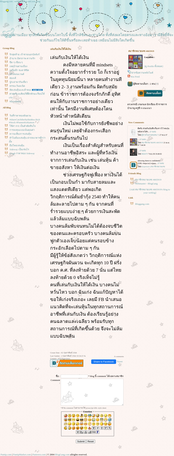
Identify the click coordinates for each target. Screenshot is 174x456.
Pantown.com (39, 454)
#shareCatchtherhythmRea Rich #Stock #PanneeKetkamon (24, 121)
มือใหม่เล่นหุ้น (16, 145)
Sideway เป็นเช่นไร (19, 149)
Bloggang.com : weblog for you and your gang (20, 1)
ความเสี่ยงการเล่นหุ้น (20, 134)
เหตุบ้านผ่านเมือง (18, 66)
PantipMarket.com (22, 454)
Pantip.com (6, 454)
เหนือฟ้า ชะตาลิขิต (19, 70)
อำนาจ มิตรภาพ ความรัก (22, 58)
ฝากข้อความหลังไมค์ (142, 72)
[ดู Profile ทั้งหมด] (153, 66)
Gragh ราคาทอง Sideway (22, 153)
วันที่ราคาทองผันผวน (20, 115)
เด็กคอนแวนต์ (16, 74)
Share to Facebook (104, 361)
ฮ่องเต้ (12, 78)
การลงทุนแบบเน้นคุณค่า (22, 130)
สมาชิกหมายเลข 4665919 (148, 179)
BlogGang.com (62, 454)
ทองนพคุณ (15, 101)
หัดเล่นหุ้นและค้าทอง (20, 90)
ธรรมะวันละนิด (17, 86)
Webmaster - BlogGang (146, 183)
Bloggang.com (142, 204)
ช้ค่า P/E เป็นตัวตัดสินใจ (22, 126)
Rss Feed (135, 76)
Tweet (120, 361)
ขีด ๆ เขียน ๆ (16, 62)
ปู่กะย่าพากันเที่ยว (18, 82)
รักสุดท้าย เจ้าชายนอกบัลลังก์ (24, 54)
